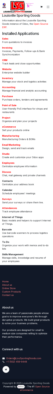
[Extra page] (6, 369)
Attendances (9, 208)
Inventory (7, 78)
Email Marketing (11, 144)
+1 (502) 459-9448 (16, 361)
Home (5, 281)
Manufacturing (10, 135)
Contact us (8, 295)
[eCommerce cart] (41, 7)
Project (6, 117)
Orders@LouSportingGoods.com (23, 358)
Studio (5, 153)
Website (6, 69)
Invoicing (7, 47)
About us (7, 284)
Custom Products (11, 291)
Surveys (7, 199)
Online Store (9, 288)
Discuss (6, 172)
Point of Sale (9, 105)
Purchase (7, 96)
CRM (4, 60)
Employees (8, 162)
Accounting (8, 87)
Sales (5, 38)
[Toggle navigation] (48, 7)
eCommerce (9, 126)
